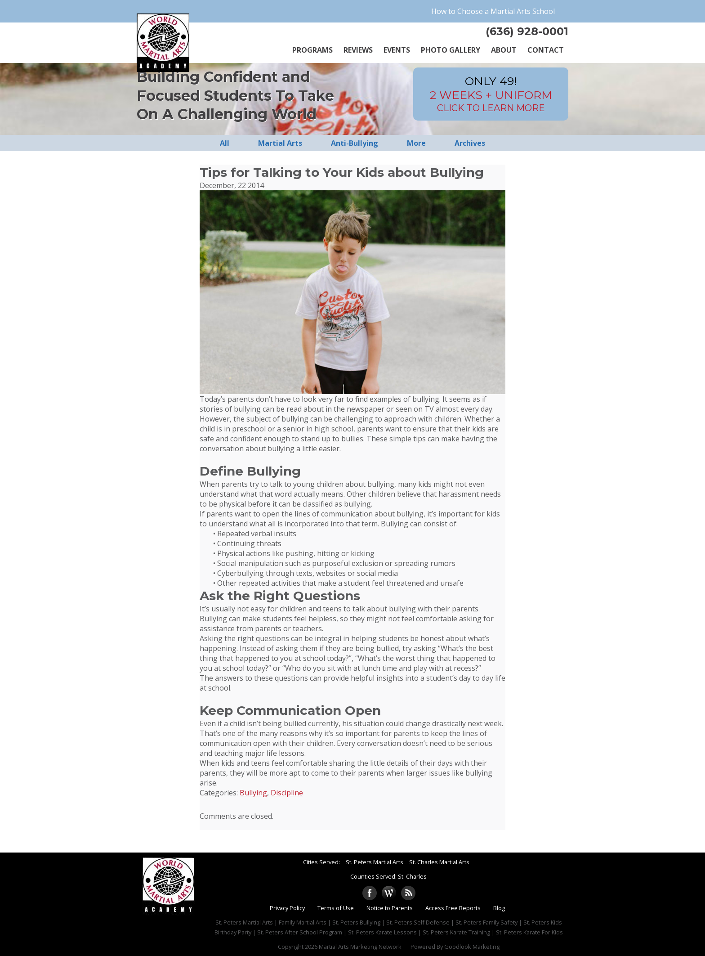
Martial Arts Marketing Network (360, 947)
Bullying (253, 793)
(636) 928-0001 (527, 31)
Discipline (287, 793)
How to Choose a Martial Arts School (493, 11)
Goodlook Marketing (472, 947)
